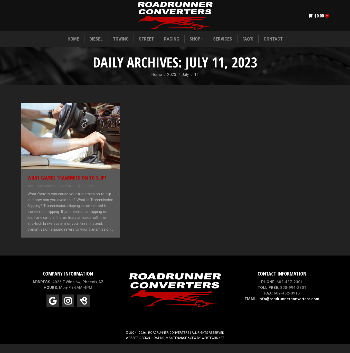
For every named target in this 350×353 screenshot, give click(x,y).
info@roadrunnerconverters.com (289, 308)
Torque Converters (40, 195)
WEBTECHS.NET (213, 347)
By (64, 195)
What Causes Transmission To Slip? (66, 186)
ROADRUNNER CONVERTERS (168, 342)
